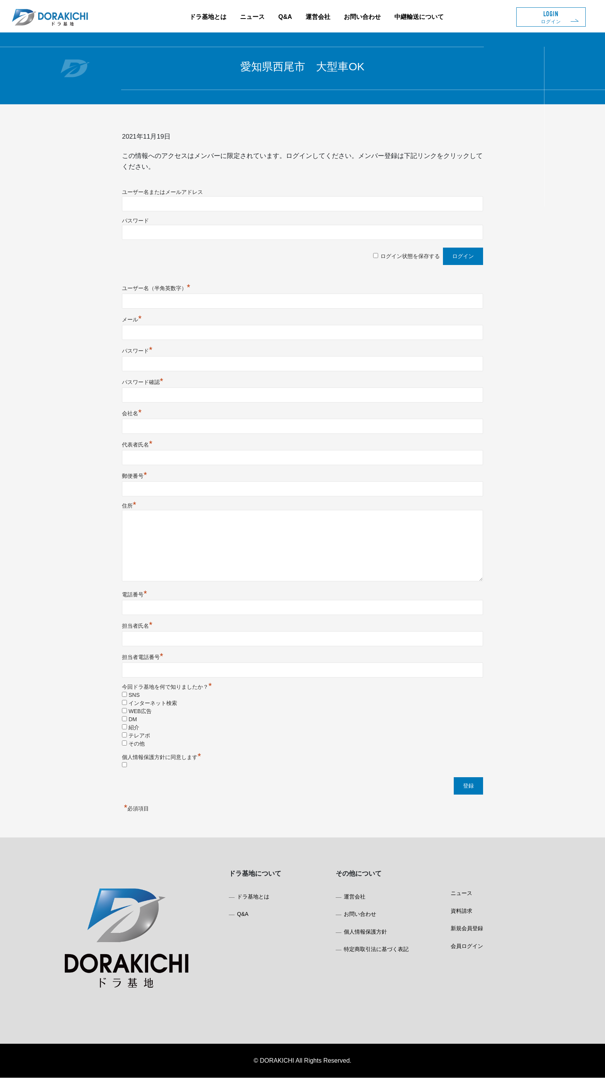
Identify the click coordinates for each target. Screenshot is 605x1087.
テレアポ (168, 738)
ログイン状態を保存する (381, 259)
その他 (166, 746)
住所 (158, 508)
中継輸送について (419, 17)
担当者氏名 (166, 628)
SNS (163, 698)
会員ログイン (454, 967)
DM (162, 722)
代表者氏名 (166, 447)
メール (161, 322)
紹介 (163, 730)
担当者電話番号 (172, 660)
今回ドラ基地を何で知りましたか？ (196, 689)
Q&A (285, 17)
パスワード (164, 223)
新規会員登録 (454, 948)
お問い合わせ (362, 17)
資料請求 (449, 930)
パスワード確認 (172, 385)
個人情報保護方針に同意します (190, 760)
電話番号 (163, 597)
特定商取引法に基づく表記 (371, 967)
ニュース (252, 17)
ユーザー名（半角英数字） (185, 291)
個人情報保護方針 (360, 948)
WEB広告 (169, 714)
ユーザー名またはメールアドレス (191, 195)
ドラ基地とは (207, 17)
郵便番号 (163, 479)
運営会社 (318, 17)
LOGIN (551, 17)
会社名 (161, 416)
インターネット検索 (182, 706)
